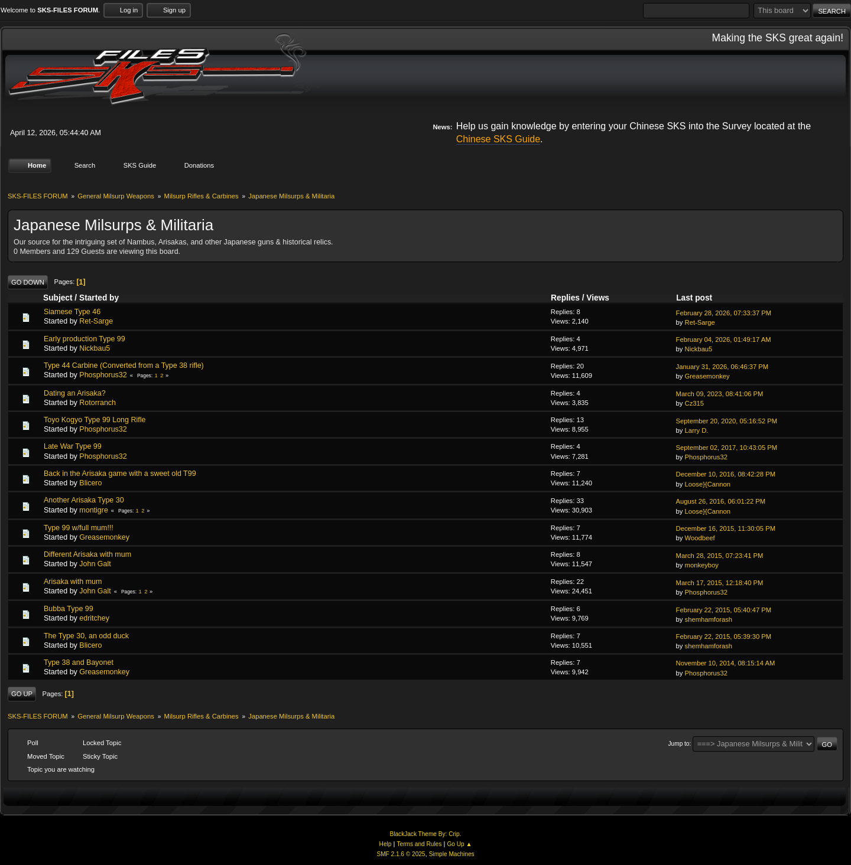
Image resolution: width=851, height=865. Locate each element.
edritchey (94, 618)
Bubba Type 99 (68, 609)
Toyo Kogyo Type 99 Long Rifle (94, 420)
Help (385, 844)
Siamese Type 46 (72, 312)
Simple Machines (452, 854)
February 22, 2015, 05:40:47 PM (724, 609)
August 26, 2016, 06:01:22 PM (721, 501)
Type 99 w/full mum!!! (78, 528)
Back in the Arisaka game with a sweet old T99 (120, 473)
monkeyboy (702, 565)
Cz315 (694, 403)
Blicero (90, 483)
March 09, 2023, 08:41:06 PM (720, 393)
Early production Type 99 (84, 338)
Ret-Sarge (96, 321)
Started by (99, 297)
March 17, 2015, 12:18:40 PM (720, 582)
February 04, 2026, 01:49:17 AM (723, 339)
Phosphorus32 (102, 375)
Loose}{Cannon (707, 483)
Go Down (27, 281)
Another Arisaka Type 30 (84, 500)
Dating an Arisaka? (75, 393)
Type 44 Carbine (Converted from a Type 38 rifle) (124, 365)
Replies (565, 297)
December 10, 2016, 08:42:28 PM (725, 474)
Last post (699, 297)
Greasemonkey (707, 376)
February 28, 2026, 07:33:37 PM (724, 312)
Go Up (22, 693)
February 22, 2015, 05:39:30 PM (724, 636)
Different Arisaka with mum (87, 554)
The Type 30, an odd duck (86, 635)
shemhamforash (708, 619)
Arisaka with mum (73, 581)
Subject (58, 297)
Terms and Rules (419, 844)
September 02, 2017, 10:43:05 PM (727, 447)
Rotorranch (97, 403)
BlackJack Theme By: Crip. (426, 834)
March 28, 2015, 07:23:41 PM (720, 555)
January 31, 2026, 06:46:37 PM (722, 366)
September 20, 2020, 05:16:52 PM (727, 420)
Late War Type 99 (73, 446)
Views (597, 297)
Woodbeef (700, 537)
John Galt (95, 564)
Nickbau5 (94, 348)
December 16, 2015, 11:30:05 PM (725, 528)
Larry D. (697, 430)
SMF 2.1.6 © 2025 (400, 854)
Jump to (679, 743)
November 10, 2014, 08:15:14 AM (725, 663)
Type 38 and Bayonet (78, 662)
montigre (93, 509)
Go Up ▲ (459, 844)
